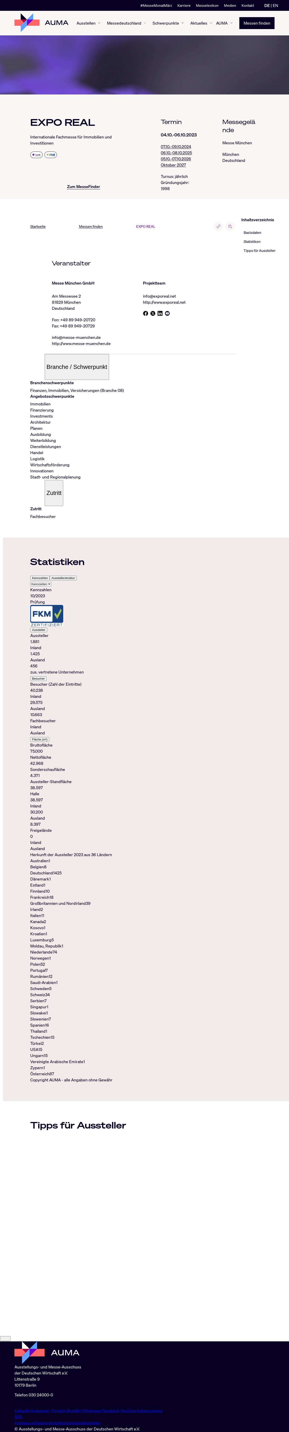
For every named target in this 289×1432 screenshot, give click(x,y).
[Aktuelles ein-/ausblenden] (211, 23)
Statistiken (252, 241)
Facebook (111, 1410)
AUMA (222, 23)
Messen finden (257, 23)
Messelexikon (207, 5)
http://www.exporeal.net (164, 302)
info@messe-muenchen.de (76, 337)
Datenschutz (46, 1422)
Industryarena (149, 1410)
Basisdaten (252, 232)
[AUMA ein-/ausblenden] (231, 23)
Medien (230, 5)
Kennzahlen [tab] (40, 578)
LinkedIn (22, 1410)
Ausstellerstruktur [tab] (63, 578)
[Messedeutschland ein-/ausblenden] (145, 23)
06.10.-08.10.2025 (176, 152)
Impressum (24, 1422)
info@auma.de (27, 1401)
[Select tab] (40, 584)
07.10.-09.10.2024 (176, 146)
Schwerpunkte (166, 23)
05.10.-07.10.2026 (176, 158)
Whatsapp (92, 1410)
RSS (18, 1416)
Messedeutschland (124, 23)
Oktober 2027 (173, 165)
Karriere (184, 5)
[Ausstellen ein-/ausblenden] (99, 23)
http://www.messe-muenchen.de (81, 343)
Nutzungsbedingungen (79, 1422)
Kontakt (248, 5)
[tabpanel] (133, 719)
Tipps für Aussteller (259, 250)
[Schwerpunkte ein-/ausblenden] (182, 23)
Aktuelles (198, 23)
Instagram (41, 1410)
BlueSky (74, 1410)
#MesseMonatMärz (156, 5)
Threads (59, 1410)
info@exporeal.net (159, 296)
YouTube (128, 1410)
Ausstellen (86, 23)
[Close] (5, 1338)
